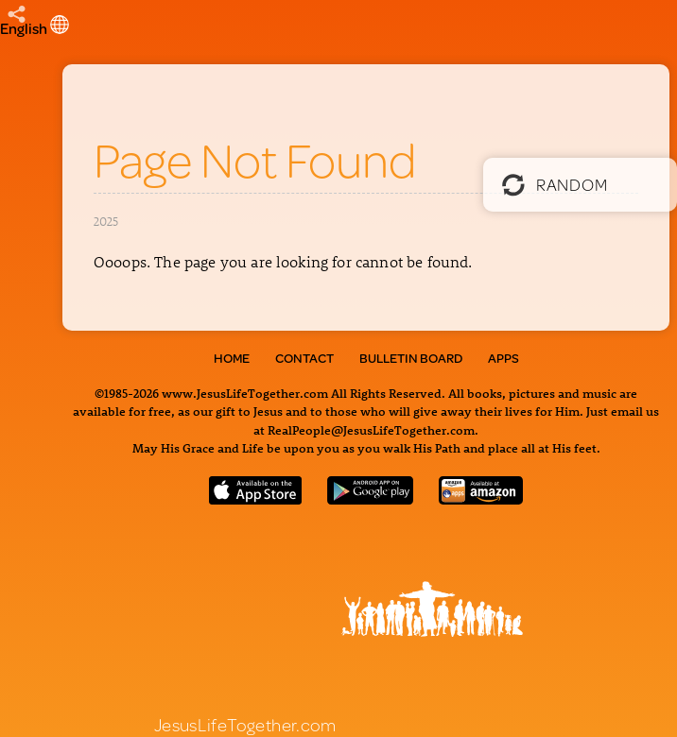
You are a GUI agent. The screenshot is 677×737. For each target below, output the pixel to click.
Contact (304, 358)
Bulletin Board (410, 358)
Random (554, 184)
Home (232, 358)
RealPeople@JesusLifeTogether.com (371, 429)
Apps (503, 358)
